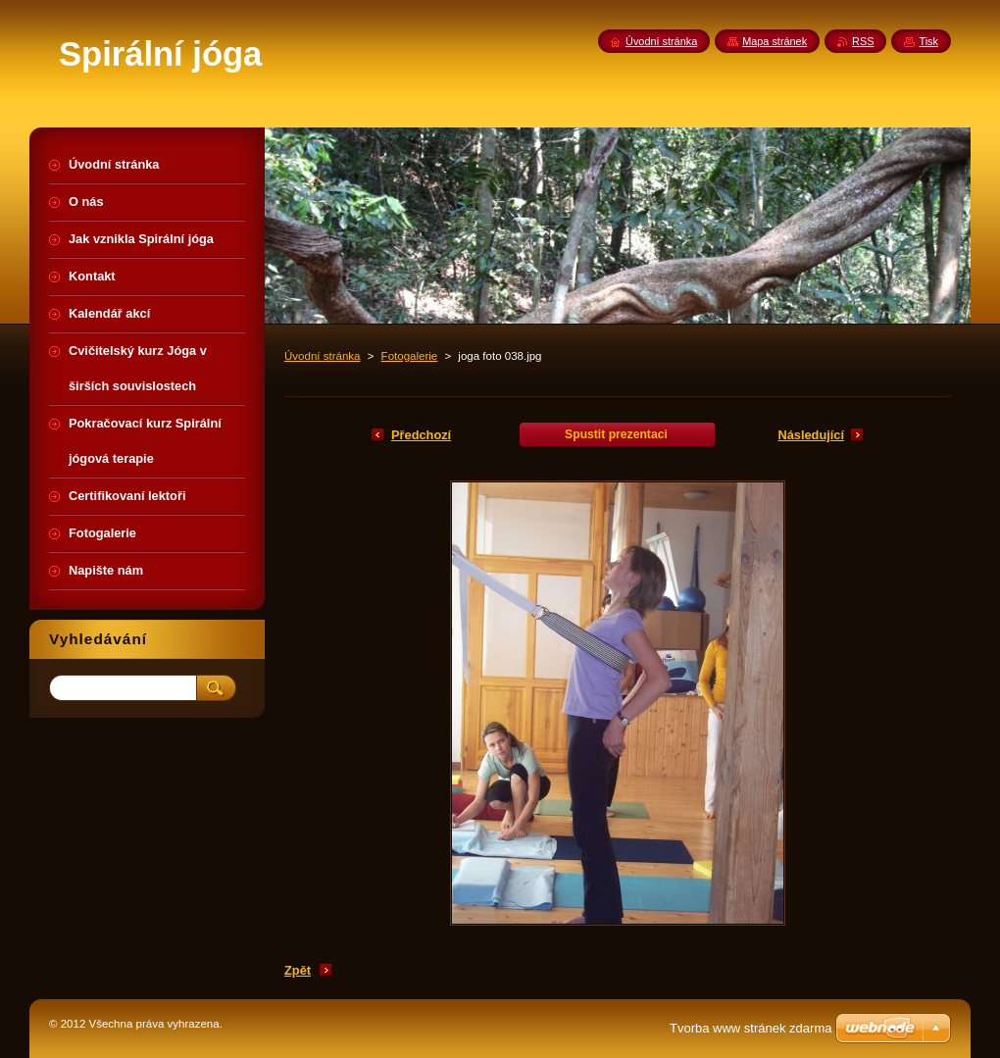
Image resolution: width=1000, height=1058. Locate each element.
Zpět (297, 970)
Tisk (928, 41)
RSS (863, 41)
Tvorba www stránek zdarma (750, 1028)
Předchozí (421, 435)
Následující (810, 435)
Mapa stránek (774, 41)
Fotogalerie (409, 356)
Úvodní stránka (322, 356)
